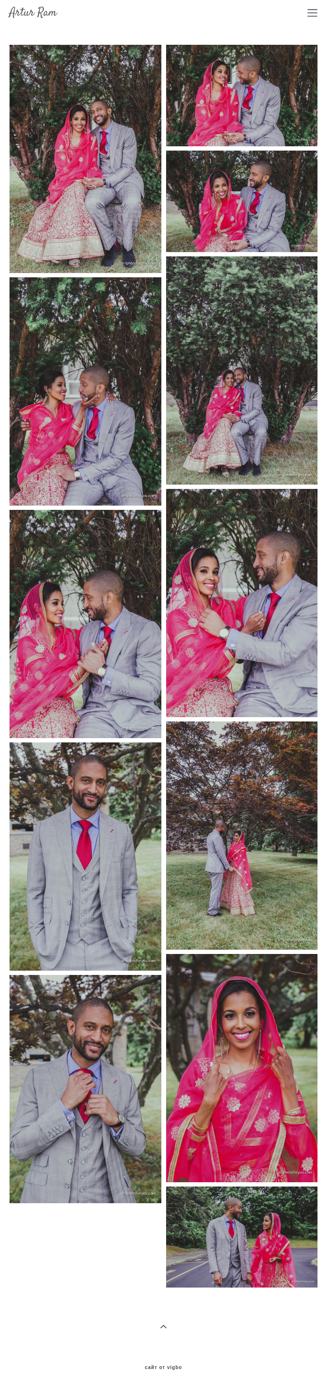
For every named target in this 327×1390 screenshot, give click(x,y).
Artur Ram (33, 13)
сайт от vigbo (163, 1367)
